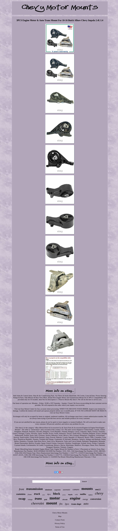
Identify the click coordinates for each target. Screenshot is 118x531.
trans (38, 498)
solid (76, 494)
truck (37, 493)
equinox (90, 494)
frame (30, 494)
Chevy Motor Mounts (59, 513)
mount (51, 503)
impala (70, 494)
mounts (87, 489)
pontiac (64, 494)
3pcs (67, 504)
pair (45, 499)
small (98, 490)
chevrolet (37, 503)
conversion (95, 499)
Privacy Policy (60, 523)
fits (60, 503)
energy (85, 499)
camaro (76, 489)
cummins (20, 494)
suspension (57, 490)
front (21, 489)
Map (59, 516)
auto (86, 503)
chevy (99, 493)
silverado (65, 499)
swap (21, 498)
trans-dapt (76, 504)
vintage (30, 499)
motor (55, 498)
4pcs (49, 494)
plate (43, 494)
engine (75, 498)
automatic (66, 490)
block (56, 493)
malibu (83, 494)
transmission (34, 489)
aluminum (48, 490)
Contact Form (60, 520)
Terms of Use (60, 527)
